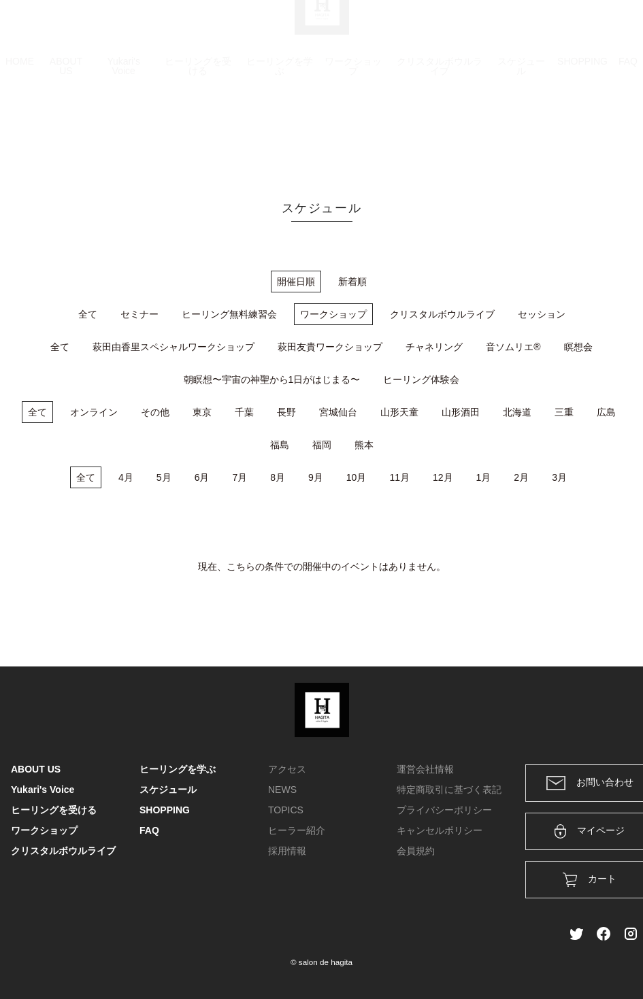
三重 (564, 412)
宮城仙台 (338, 412)
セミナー (139, 314)
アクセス (287, 769)
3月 (559, 477)
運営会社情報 (425, 769)
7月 (239, 477)
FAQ (628, 126)
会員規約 (416, 851)
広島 (606, 412)
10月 (356, 477)
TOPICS (285, 810)
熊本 (364, 444)
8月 (277, 477)
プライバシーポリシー (444, 810)
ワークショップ (353, 130)
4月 (125, 477)
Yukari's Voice (123, 130)
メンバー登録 (608, 28)
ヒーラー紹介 (296, 830)
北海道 (517, 412)
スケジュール (521, 130)
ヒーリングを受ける (198, 130)
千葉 (244, 412)
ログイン (539, 28)
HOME (19, 126)
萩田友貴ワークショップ (330, 346)
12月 (443, 477)
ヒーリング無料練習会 (229, 314)
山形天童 (399, 412)
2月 (521, 477)
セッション (541, 314)
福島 (279, 444)
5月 (163, 477)
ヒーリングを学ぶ (279, 130)
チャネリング (434, 346)
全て (87, 314)
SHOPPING (582, 126)
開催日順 (296, 281)
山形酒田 (461, 412)
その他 (155, 412)
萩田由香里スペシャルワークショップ (173, 346)
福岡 (321, 444)
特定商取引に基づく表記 (449, 789)
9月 (315, 477)
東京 (202, 412)
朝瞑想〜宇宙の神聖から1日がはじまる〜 (272, 379)
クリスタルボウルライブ (439, 130)
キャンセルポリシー (439, 830)
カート (484, 28)
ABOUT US (66, 130)
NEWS (282, 789)
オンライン (94, 412)
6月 (202, 477)
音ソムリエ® (513, 346)
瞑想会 (578, 346)
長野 (286, 412)
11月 (399, 477)
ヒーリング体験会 (421, 379)
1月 (483, 477)
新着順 (352, 281)
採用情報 (287, 851)
